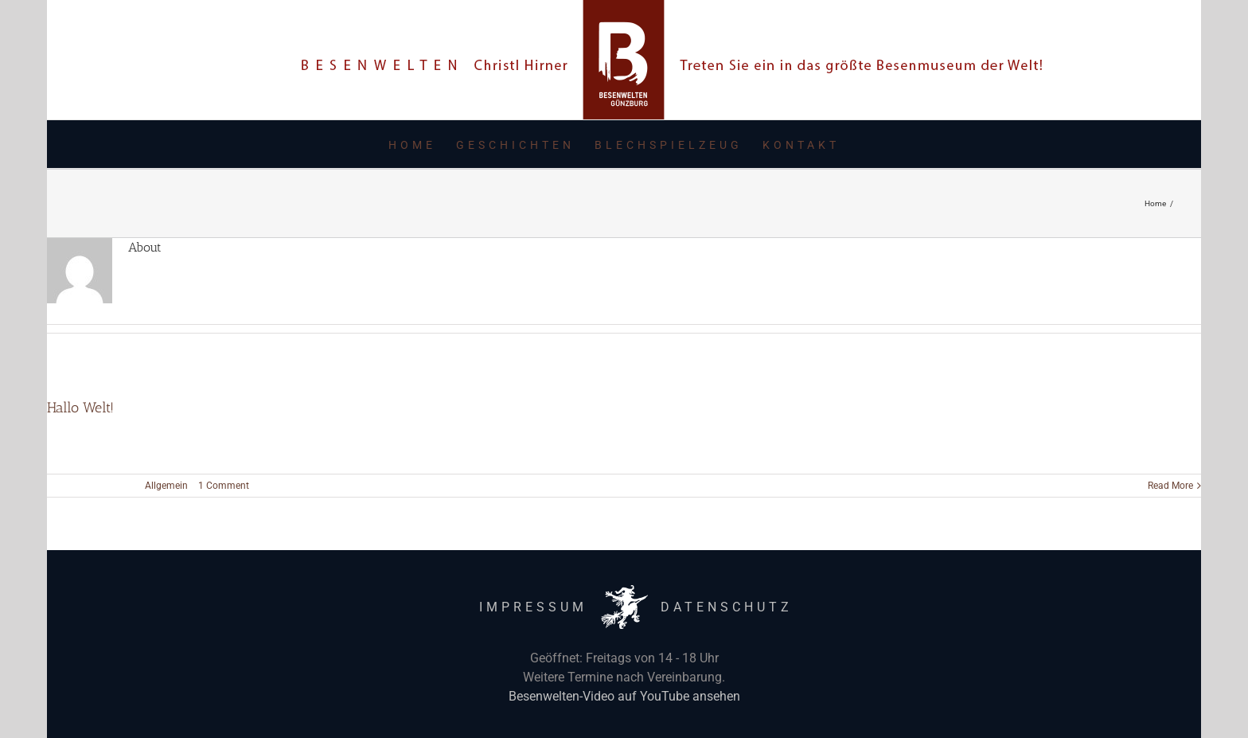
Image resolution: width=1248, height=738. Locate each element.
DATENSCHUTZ (727, 607)
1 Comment (223, 485)
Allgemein (166, 485)
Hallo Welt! (80, 407)
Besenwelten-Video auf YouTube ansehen (624, 696)
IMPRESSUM (533, 607)
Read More (1170, 485)
